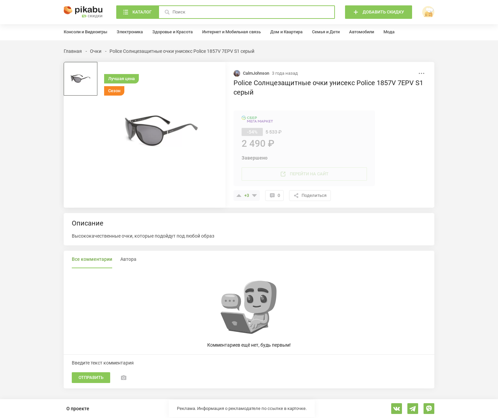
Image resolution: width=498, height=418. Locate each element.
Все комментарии (92, 259)
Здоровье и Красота (172, 31)
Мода (389, 31)
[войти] (428, 12)
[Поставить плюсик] (239, 195)
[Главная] (83, 12)
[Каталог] (137, 12)
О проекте (77, 408)
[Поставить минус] (254, 195)
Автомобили (361, 31)
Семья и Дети (326, 31)
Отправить (91, 377)
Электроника (130, 31)
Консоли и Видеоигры (85, 31)
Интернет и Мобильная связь (231, 31)
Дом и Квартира (286, 31)
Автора (128, 259)
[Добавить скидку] (378, 12)
